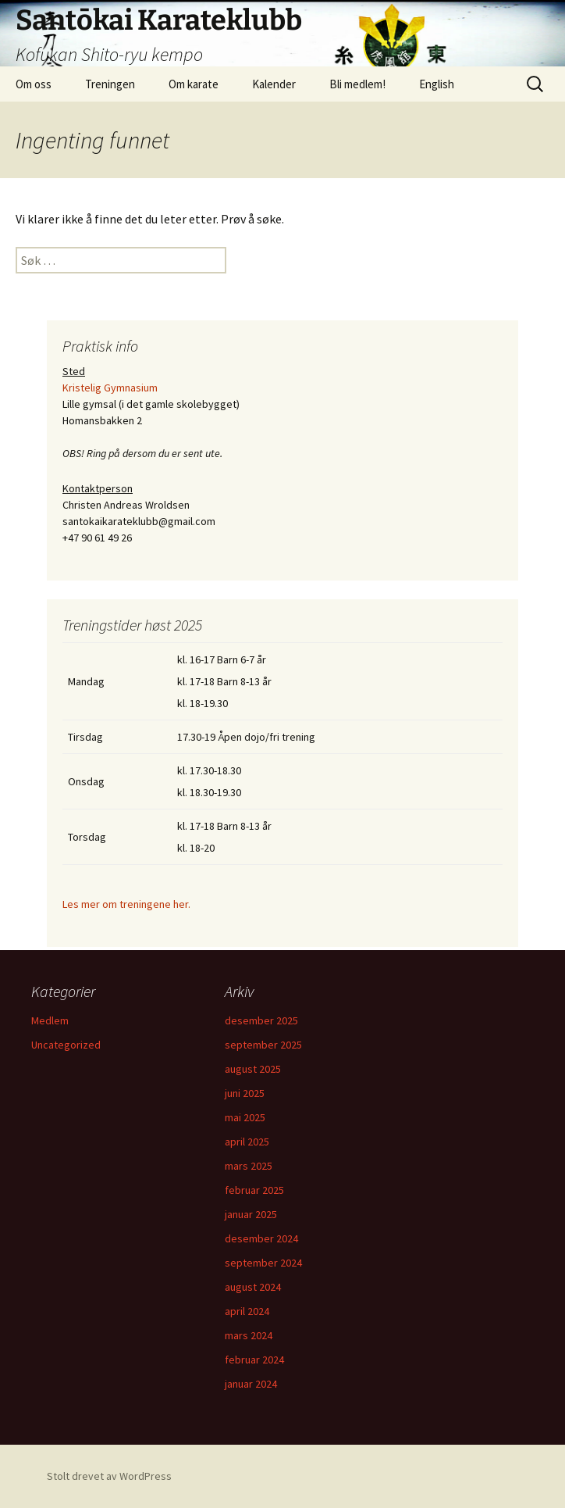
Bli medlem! (357, 84)
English (436, 84)
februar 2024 (254, 1360)
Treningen (110, 84)
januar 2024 (251, 1384)
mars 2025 (248, 1166)
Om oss (34, 84)
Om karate (194, 84)
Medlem (50, 1020)
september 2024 (263, 1263)
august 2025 (253, 1069)
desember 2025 (261, 1020)
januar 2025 (251, 1214)
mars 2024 (248, 1335)
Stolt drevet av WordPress (109, 1476)
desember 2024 (261, 1238)
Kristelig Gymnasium (110, 388)
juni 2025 (245, 1093)
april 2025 (247, 1142)
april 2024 (247, 1311)
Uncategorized (66, 1045)
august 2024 (253, 1287)
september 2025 (263, 1045)
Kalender (274, 84)
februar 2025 (254, 1190)
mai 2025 (245, 1117)
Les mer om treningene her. (126, 904)
